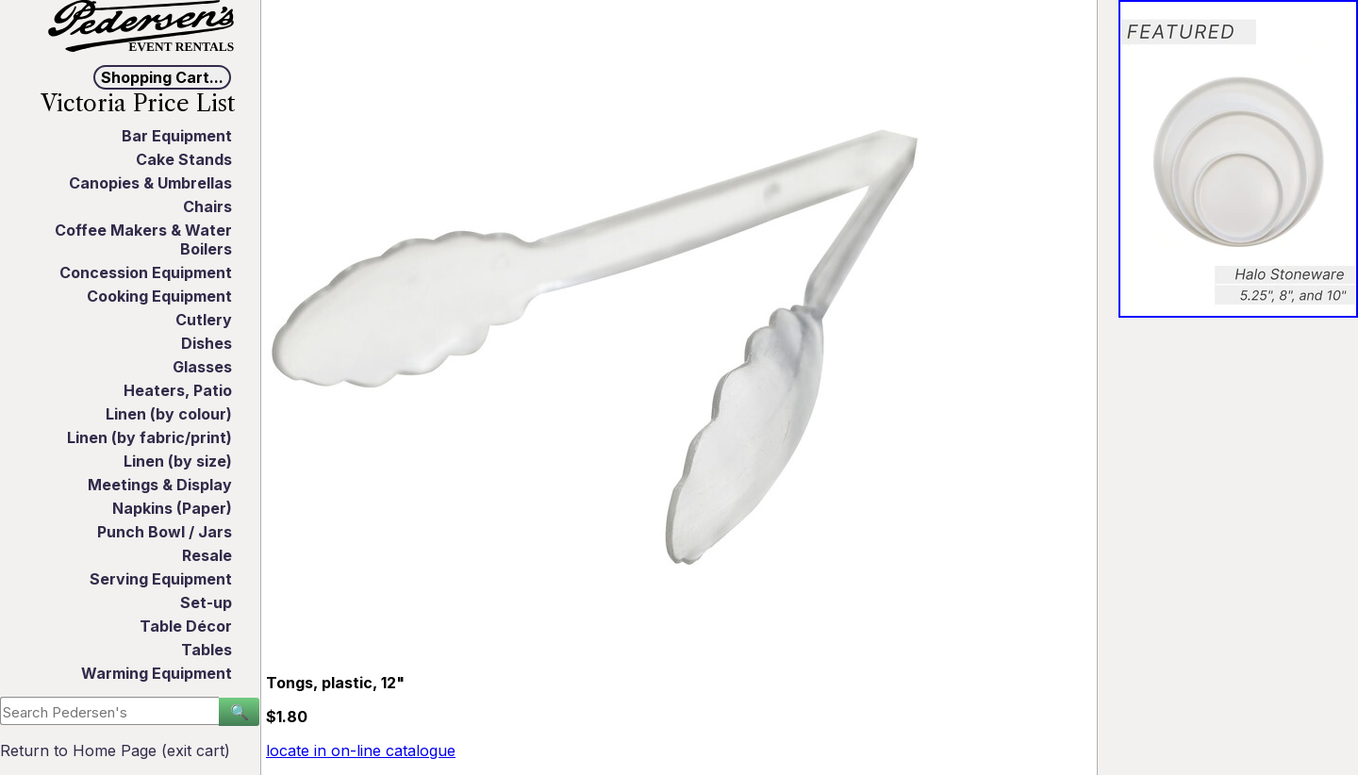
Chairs (207, 206)
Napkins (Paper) (172, 508)
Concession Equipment (145, 272)
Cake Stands (184, 159)
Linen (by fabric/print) (149, 437)
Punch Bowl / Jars (164, 531)
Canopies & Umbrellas (150, 182)
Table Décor (186, 626)
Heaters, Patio (178, 390)
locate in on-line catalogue (360, 750)
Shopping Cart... (162, 77)
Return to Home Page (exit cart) (115, 750)
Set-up (206, 602)
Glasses (202, 366)
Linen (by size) (178, 461)
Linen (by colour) (169, 413)
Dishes (206, 343)
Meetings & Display (160, 484)
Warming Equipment (156, 673)
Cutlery (203, 319)
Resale (207, 555)
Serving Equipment (161, 578)
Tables (206, 649)
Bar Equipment (177, 135)
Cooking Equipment (159, 296)
